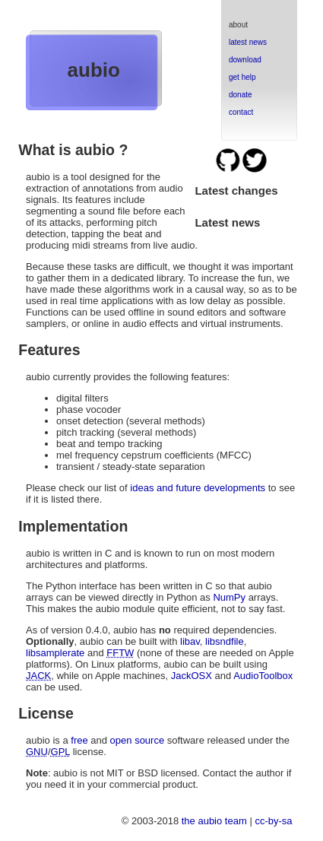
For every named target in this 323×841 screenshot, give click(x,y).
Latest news (227, 222)
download (245, 60)
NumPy (229, 597)
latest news (248, 42)
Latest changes (236, 190)
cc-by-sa (273, 821)
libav (190, 641)
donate (240, 94)
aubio (94, 70)
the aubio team (214, 821)
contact (241, 112)
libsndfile (224, 641)
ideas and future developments (197, 487)
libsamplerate (55, 653)
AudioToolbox (263, 675)
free (79, 740)
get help (242, 77)
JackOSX (191, 675)
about (238, 25)
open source (137, 740)
